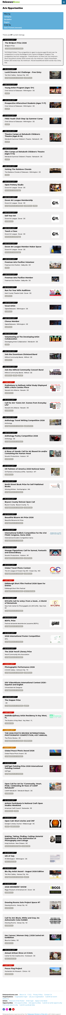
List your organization (36, 997)
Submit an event (51, 997)
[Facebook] (4, 1009)
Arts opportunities (21, 1003)
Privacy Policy (38, 994)
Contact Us (48, 994)
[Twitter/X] (10, 1009)
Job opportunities (35, 1003)
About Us (23, 994)
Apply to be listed (41, 1001)
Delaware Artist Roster (16, 1001)
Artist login (30, 1001)
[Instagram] (7, 1009)
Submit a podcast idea (27, 1005)
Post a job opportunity (10, 1005)
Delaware (11, 2)
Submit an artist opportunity (52, 1003)
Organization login (21, 997)
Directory (6, 999)
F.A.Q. (30, 994)
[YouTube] (13, 1009)
